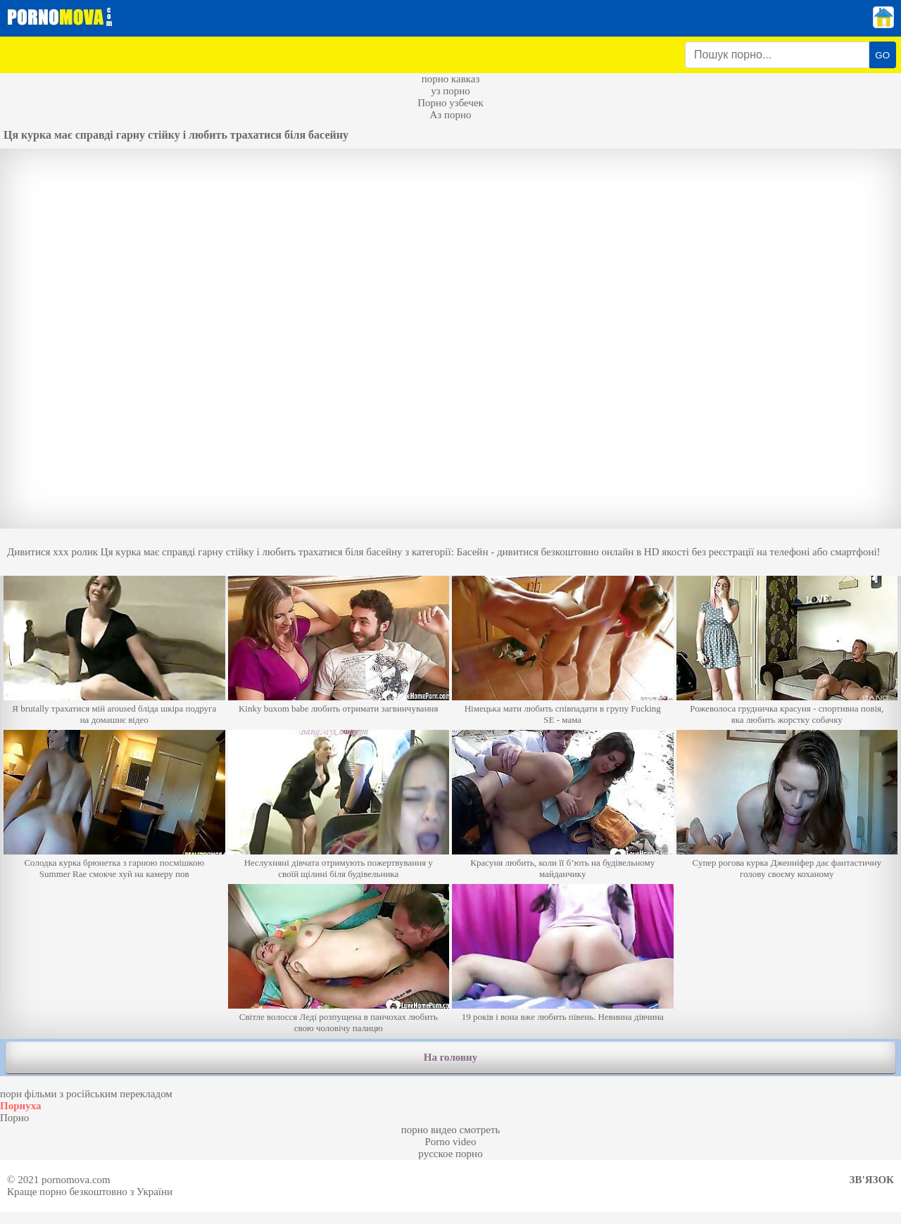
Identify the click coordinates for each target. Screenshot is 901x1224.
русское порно (450, 1153)
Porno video (451, 1141)
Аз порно (450, 114)
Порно (14, 1117)
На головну (450, 1057)
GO (882, 55)
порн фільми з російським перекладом (86, 1093)
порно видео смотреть (450, 1129)
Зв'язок (872, 1179)
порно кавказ (451, 78)
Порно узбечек (450, 102)
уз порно (450, 90)
